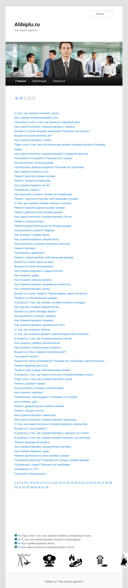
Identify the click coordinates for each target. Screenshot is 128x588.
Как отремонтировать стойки (33, 140)
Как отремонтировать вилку (32, 288)
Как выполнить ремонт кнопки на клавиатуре (43, 194)
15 (56, 482)
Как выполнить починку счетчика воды (39, 388)
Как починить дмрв (27, 275)
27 (102, 482)
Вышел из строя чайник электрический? (40, 352)
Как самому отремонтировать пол (36, 117)
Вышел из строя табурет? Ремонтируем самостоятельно (51, 293)
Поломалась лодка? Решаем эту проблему (42, 464)
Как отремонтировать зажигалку (35, 415)
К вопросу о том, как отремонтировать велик (43, 338)
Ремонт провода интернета (32, 442)
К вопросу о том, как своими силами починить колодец (50, 302)
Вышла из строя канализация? (34, 266)
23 (87, 482)
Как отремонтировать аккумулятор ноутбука (43, 446)
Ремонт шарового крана (30, 383)
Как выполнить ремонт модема (34, 230)
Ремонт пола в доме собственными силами (43, 370)
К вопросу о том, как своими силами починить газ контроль (53, 437)
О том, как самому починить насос (37, 113)
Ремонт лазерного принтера (33, 180)
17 (63, 482)
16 (60, 482)
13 (48, 482)
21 (79, 482)
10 (36, 482)
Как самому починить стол (32, 171)
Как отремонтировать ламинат (34, 320)
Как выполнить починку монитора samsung (42, 243)
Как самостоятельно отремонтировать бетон (43, 216)
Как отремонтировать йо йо (32, 185)
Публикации (39, 81)
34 (31, 487)
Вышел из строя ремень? (31, 428)
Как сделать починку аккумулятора (37, 307)
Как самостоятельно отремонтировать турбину (45, 126)
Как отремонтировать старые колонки (39, 270)
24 (91, 482)
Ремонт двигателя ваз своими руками (39, 212)
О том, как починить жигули (32, 329)
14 (52, 482)
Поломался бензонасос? (30, 473)
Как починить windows (29, 392)
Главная (20, 81)
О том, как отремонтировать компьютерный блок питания (52, 334)
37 (42, 487)
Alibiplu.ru (27, 24)
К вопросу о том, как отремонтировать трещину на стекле (52, 433)
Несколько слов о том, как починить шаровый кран (47, 122)
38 (46, 487)
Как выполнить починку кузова (34, 162)
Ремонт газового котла (29, 410)
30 (16, 487)
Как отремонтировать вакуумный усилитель (43, 284)
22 (83, 482)
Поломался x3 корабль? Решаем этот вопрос (44, 158)
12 (44, 482)
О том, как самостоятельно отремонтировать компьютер (51, 424)
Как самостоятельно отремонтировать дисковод (46, 419)
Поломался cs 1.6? (27, 469)
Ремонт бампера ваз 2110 (31, 365)
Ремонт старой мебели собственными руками (44, 257)
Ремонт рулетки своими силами (35, 176)
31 (19, 487)
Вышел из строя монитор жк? (33, 135)
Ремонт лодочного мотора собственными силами (46, 198)
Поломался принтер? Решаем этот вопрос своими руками (52, 460)
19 (71, 482)
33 (27, 487)
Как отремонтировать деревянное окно (40, 324)
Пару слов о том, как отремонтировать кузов (43, 379)
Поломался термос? (28, 189)
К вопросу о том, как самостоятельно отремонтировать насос (54, 374)
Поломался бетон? (27, 356)
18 (67, 482)
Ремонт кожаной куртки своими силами (40, 207)
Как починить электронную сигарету (38, 347)
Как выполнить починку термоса (35, 315)
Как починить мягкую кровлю (33, 279)
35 (35, 487)
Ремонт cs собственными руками (36, 298)
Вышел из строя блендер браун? (36, 311)
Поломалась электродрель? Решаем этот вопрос (46, 397)
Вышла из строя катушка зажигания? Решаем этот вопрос (52, 131)
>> (19, 535)
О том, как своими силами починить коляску (43, 203)
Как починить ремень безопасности (37, 343)
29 (110, 482)
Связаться (59, 81)
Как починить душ (26, 401)
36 (39, 487)
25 (94, 482)
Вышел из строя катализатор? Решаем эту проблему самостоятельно (59, 360)
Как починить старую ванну (32, 234)
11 (40, 482)
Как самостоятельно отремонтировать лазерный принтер (51, 153)
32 (23, 487)
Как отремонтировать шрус (32, 451)
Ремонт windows (25, 248)
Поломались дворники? (30, 252)
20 (75, 482)
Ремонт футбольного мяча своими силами (42, 455)
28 (106, 482)
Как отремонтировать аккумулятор (37, 239)
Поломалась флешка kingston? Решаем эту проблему (49, 167)
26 (98, 482)
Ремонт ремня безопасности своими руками (43, 225)
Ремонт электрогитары (29, 221)
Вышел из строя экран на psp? (34, 261)
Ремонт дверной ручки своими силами (39, 406)
